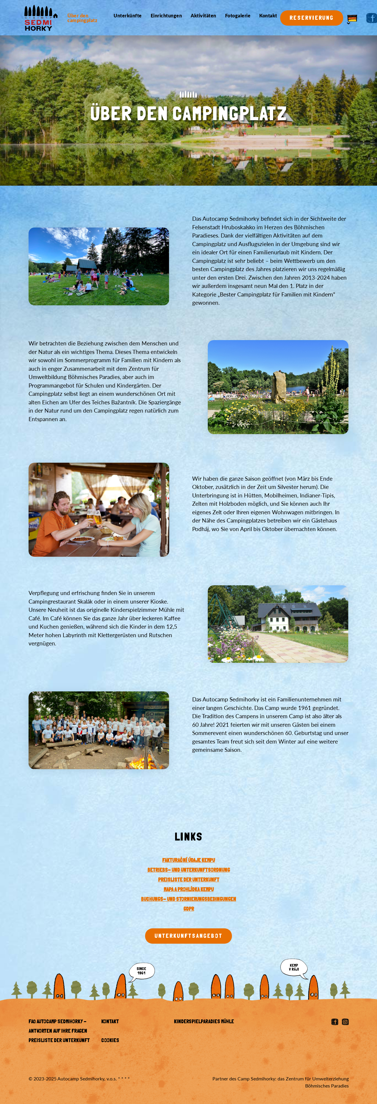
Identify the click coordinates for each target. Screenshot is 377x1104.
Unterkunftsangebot (188, 936)
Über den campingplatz (82, 18)
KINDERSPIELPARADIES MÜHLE (204, 1022)
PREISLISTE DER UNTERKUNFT (188, 880)
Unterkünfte (128, 15)
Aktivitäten (203, 15)
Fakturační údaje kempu (188, 861)
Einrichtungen (166, 15)
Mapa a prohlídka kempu (189, 890)
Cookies (110, 1041)
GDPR (188, 909)
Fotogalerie (238, 15)
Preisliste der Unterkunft (59, 1041)
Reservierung (312, 18)
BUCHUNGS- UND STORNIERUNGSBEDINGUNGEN (188, 899)
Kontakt (268, 15)
